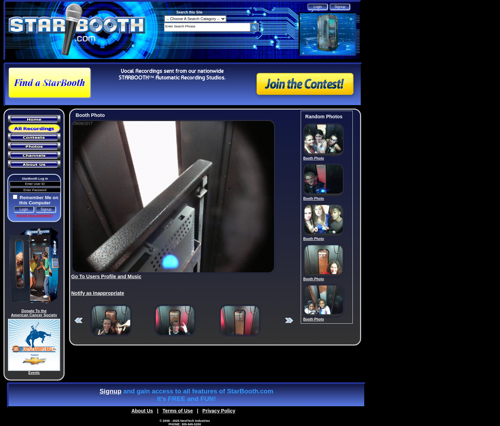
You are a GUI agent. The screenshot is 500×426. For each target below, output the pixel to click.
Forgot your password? (35, 215)
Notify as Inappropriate (97, 293)
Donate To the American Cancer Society (34, 313)
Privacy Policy (218, 411)
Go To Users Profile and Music (106, 276)
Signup (111, 391)
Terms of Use (177, 411)
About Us (142, 411)
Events (34, 373)
